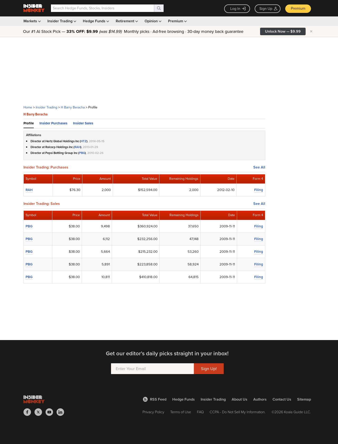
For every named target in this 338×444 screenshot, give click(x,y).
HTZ (84, 141)
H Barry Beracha (73, 107)
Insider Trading (61, 21)
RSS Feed (154, 399)
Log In (238, 8)
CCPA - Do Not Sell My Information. (238, 412)
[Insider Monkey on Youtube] (51, 412)
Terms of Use (180, 412)
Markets (31, 21)
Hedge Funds (95, 21)
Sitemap (304, 399)
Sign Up (268, 8)
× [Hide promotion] (311, 31)
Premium (298, 8)
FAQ (200, 412)
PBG (82, 153)
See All (259, 167)
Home (27, 107)
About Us (239, 399)
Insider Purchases (53, 123)
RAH (77, 147)
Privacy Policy (153, 412)
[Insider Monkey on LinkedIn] (62, 412)
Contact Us (282, 399)
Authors (260, 399)
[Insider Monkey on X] (40, 412)
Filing (258, 189)
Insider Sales (83, 123)
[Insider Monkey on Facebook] (29, 412)
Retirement (126, 21)
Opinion (153, 21)
